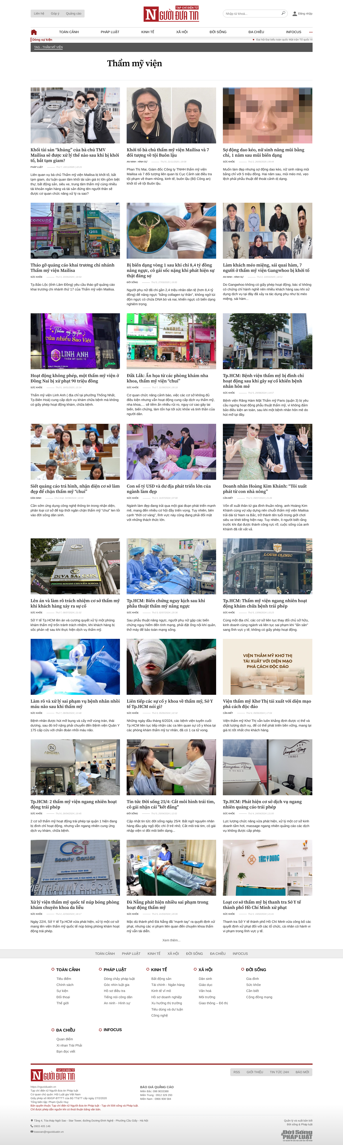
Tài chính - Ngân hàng (168, 985)
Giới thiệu (255, 1072)
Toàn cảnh (69, 32)
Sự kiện (62, 991)
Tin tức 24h (279, 1072)
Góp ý (55, 13)
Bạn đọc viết (66, 1051)
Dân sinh (36, 498)
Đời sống (218, 32)
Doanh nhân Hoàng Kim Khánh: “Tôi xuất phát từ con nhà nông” (265, 488)
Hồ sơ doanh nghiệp (166, 997)
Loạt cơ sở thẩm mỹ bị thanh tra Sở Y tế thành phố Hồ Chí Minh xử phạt (262, 904)
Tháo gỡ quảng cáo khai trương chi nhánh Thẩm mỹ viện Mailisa (73, 267)
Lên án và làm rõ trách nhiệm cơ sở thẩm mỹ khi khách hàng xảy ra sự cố (75, 603)
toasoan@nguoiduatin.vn (49, 1131)
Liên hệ (39, 13)
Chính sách (65, 985)
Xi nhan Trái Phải (69, 1045)
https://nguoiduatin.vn (43, 1086)
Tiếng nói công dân (118, 997)
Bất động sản (161, 979)
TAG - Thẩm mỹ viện (48, 47)
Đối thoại (63, 997)
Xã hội (182, 32)
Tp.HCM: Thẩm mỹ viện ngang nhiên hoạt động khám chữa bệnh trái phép (265, 603)
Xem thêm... (171, 940)
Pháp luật (110, 32)
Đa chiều (256, 32)
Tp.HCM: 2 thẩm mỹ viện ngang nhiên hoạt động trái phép (74, 804)
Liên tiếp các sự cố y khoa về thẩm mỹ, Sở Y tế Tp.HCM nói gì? (170, 703)
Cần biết (228, 498)
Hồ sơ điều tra (114, 991)
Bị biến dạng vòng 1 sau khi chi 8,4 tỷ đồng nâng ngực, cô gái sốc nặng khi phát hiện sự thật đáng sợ (170, 270)
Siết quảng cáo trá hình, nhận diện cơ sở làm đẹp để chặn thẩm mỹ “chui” (75, 488)
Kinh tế (147, 32)
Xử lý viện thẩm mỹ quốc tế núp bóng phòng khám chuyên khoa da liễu (75, 904)
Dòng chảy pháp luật (119, 979)
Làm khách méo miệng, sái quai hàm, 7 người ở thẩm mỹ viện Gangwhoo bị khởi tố (266, 267)
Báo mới (302, 1072)
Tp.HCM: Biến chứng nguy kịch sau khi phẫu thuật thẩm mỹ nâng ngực (166, 603)
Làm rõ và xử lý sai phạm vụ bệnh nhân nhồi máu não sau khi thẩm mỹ (75, 703)
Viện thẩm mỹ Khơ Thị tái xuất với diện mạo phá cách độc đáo (267, 703)
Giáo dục (206, 985)
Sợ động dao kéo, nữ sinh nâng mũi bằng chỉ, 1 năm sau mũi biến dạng (263, 152)
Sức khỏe (229, 162)
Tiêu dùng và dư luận (167, 1009)
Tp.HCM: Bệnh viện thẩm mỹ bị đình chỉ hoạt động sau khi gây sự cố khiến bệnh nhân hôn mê (263, 381)
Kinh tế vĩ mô (161, 991)
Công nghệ (159, 1015)
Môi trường (207, 997)
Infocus (293, 32)
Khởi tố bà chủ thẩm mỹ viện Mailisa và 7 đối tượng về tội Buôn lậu (168, 152)
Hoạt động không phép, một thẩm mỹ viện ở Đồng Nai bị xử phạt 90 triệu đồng (75, 378)
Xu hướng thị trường (166, 1003)
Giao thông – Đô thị (213, 1003)
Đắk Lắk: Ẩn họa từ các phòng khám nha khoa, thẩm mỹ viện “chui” (167, 378)
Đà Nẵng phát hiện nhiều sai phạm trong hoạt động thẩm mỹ (167, 904)
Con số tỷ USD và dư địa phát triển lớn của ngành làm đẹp (169, 488)
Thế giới (63, 1003)
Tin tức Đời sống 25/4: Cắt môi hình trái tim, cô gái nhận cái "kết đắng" (171, 804)
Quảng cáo (73, 13)
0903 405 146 (42, 1126)
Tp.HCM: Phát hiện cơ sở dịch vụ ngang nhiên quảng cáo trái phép (262, 804)
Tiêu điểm (64, 979)
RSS (237, 1072)
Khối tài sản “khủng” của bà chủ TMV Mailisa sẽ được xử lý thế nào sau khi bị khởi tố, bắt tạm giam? (75, 155)
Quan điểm (65, 1039)
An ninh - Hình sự (137, 162)
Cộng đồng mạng (259, 997)
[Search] (283, 14)
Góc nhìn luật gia (116, 985)
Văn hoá (205, 991)
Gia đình (252, 979)
